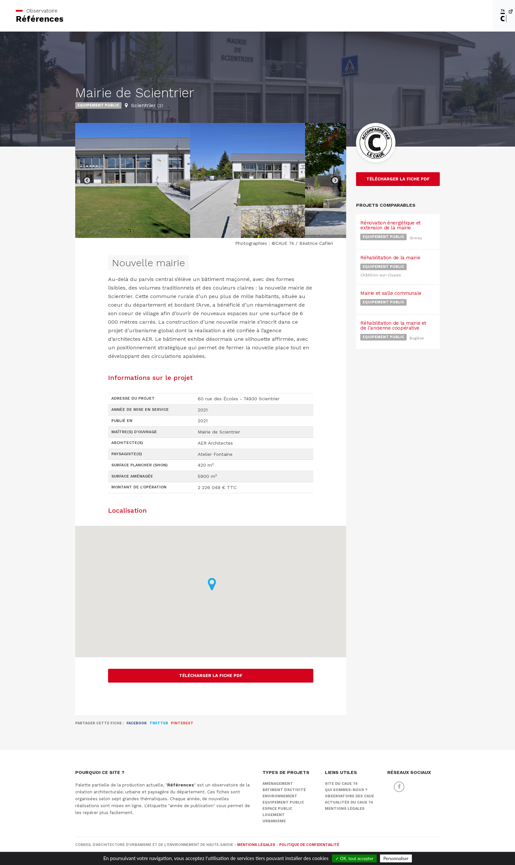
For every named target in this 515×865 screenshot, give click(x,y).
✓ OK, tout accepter (354, 858)
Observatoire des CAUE (349, 796)
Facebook (136, 723)
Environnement (279, 796)
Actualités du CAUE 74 (349, 802)
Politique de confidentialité (309, 845)
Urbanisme (274, 821)
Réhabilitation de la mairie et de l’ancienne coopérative (392, 303)
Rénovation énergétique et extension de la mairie (389, 222)
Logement (273, 815)
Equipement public (98, 105)
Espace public (277, 809)
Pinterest (182, 723)
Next (334, 180)
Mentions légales (345, 809)
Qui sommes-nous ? (346, 790)
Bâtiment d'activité (284, 790)
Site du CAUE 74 (341, 784)
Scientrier (147, 105)
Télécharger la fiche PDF (210, 675)
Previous (86, 180)
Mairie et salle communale (389, 277)
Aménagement (277, 784)
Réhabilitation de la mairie (389, 248)
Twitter (158, 723)
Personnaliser (395, 858)
